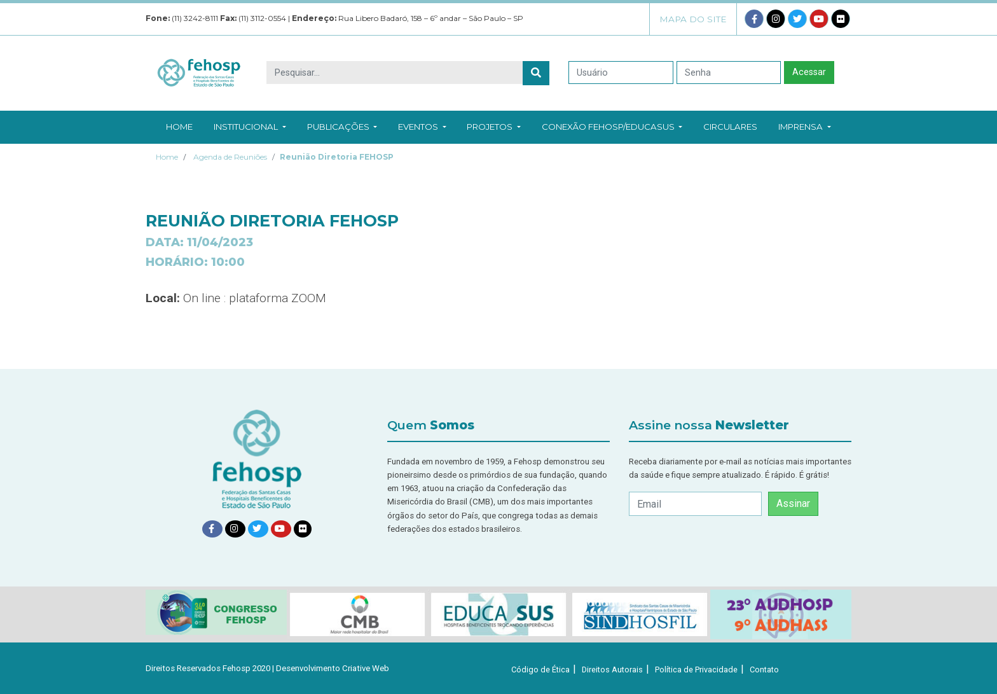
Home (179, 126)
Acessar (809, 72)
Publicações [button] (342, 126)
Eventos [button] (422, 126)
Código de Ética (540, 669)
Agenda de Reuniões (230, 157)
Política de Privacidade (696, 669)
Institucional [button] (249, 126)
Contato (764, 669)
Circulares (730, 126)
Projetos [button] (493, 126)
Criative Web (365, 668)
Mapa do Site (693, 19)
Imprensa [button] (804, 126)
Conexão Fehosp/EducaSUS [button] (612, 126)
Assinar (793, 503)
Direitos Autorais (612, 669)
